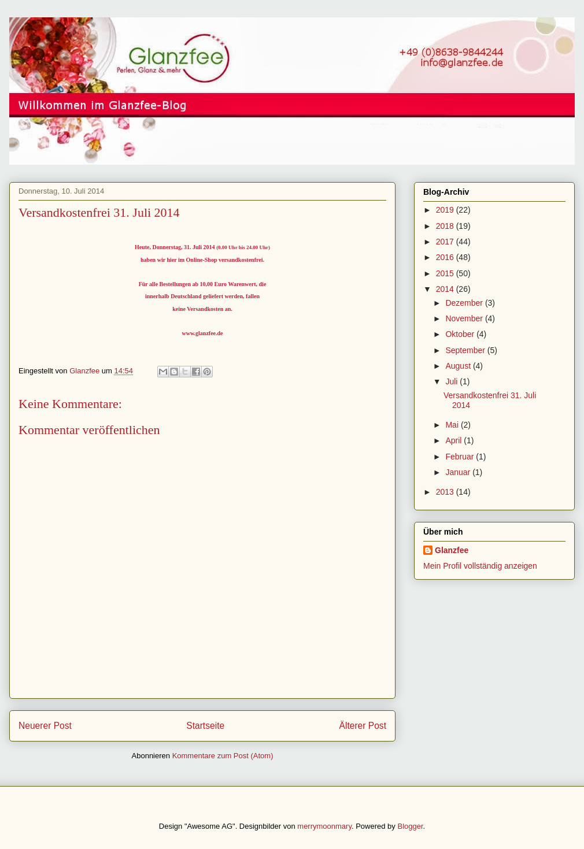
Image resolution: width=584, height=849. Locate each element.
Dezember (465, 302)
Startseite (205, 726)
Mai (452, 424)
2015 (446, 273)
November (465, 318)
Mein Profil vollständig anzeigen (480, 565)
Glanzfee (451, 550)
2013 (446, 491)
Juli (452, 381)
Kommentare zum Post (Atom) (222, 755)
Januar (458, 472)
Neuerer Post (45, 726)
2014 (446, 289)
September (466, 350)
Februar (460, 456)
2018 (446, 226)
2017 (446, 241)
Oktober (460, 334)
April (454, 440)
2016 (446, 257)
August (458, 365)
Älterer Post (362, 726)
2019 (446, 209)
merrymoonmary (324, 826)
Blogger (410, 826)
